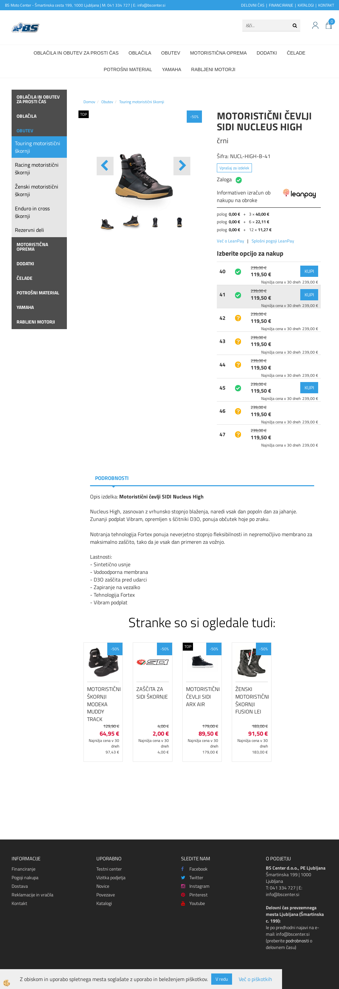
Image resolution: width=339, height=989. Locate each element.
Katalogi (104, 903)
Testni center (109, 868)
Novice (102, 885)
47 (222, 434)
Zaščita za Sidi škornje (152, 693)
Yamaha (171, 69)
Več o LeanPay (230, 240)
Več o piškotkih (255, 979)
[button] (181, 166)
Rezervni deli (29, 230)
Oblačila (139, 53)
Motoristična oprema (218, 53)
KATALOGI (306, 5)
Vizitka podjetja (110, 877)
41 (222, 294)
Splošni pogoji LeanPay (273, 240)
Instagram (195, 885)
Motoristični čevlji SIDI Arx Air (202, 696)
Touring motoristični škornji (37, 147)
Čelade (296, 53)
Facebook (194, 868)
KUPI (309, 271)
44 (222, 364)
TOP (83, 114)
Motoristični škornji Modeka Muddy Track (103, 704)
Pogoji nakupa (25, 877)
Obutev (170, 53)
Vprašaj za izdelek (234, 168)
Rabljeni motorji (213, 69)
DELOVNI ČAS (253, 5)
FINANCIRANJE (281, 5)
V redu (222, 978)
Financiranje (23, 868)
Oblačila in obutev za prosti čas (76, 53)
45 (222, 388)
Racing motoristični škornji (37, 168)
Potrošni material (128, 69)
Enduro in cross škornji (32, 212)
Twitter (192, 877)
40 (222, 271)
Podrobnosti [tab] (112, 478)
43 (222, 341)
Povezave (105, 894)
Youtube (193, 903)
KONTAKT (326, 5)
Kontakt (19, 903)
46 (222, 411)
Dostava (20, 885)
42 (222, 318)
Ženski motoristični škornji (36, 190)
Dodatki (267, 53)
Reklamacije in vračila (32, 894)
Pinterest (194, 894)
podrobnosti (297, 940)
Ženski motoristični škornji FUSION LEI (251, 700)
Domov (89, 102)
